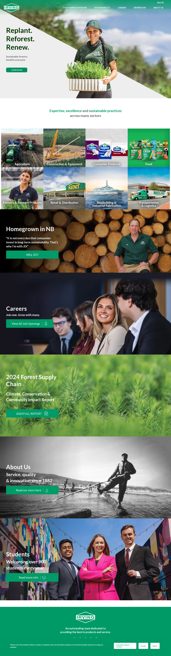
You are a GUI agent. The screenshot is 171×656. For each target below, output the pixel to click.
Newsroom (140, 7)
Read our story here (32, 490)
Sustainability (102, 7)
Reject (155, 646)
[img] (85, 49)
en (158, 2)
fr (162, 2)
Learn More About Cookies (122, 646)
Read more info (32, 577)
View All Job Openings (30, 323)
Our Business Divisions (75, 7)
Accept (143, 646)
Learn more (16, 70)
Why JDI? (32, 254)
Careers (122, 7)
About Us (158, 7)
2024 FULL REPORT (32, 413)
